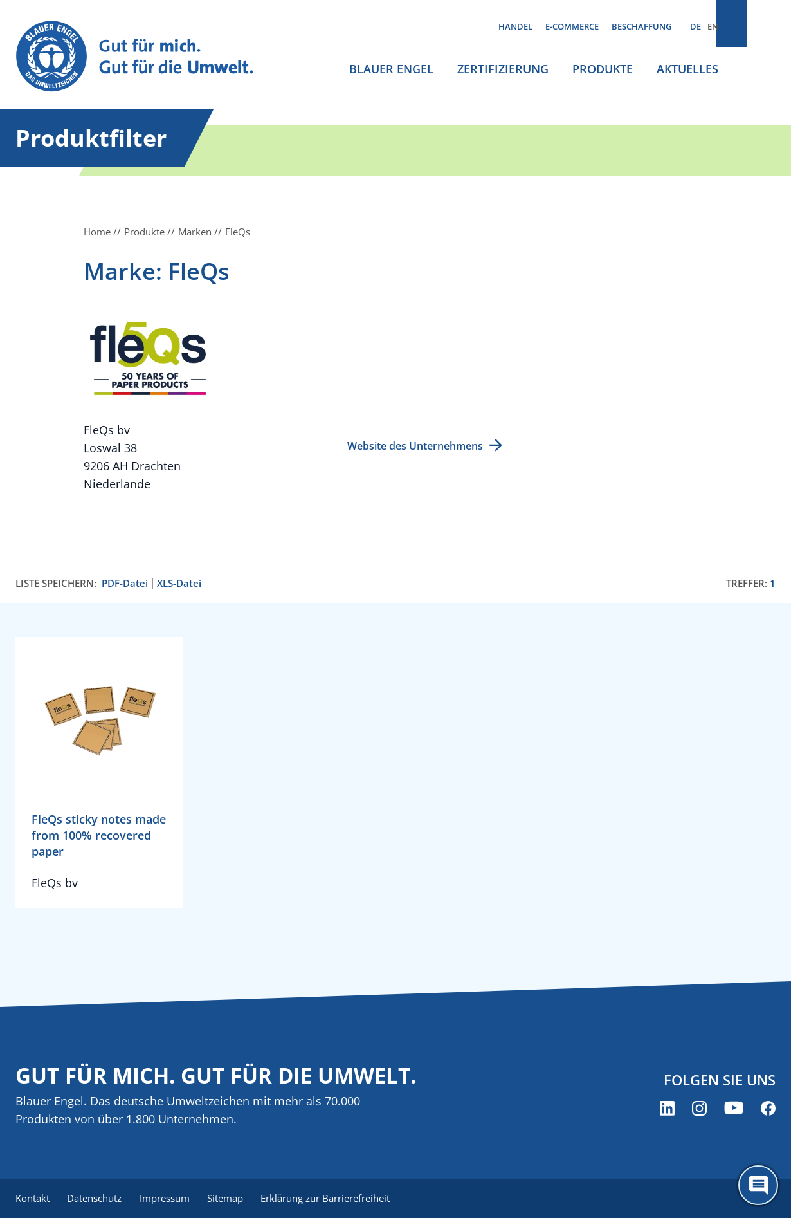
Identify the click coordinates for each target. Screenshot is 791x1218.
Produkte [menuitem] (602, 69)
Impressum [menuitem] (170, 1198)
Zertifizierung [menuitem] (503, 69)
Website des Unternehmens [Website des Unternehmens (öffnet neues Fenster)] (415, 446)
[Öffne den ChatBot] (758, 1185)
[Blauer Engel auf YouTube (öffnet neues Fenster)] (733, 1109)
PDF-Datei (125, 583)
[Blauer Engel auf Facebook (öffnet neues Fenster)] (768, 1109)
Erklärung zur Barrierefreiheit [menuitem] (337, 1198)
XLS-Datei (179, 583)
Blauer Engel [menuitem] (391, 69)
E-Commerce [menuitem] (572, 26)
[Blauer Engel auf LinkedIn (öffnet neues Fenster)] (667, 1109)
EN (712, 26)
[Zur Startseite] (144, 57)
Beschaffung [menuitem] (641, 26)
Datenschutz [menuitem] (97, 1198)
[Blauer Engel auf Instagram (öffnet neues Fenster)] (699, 1109)
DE (695, 26)
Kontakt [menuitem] (32, 1198)
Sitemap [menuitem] (234, 1198)
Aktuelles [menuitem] (687, 69)
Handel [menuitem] (515, 26)
